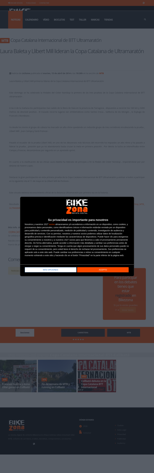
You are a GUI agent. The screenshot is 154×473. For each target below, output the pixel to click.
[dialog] (77, 236)
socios (52, 224)
